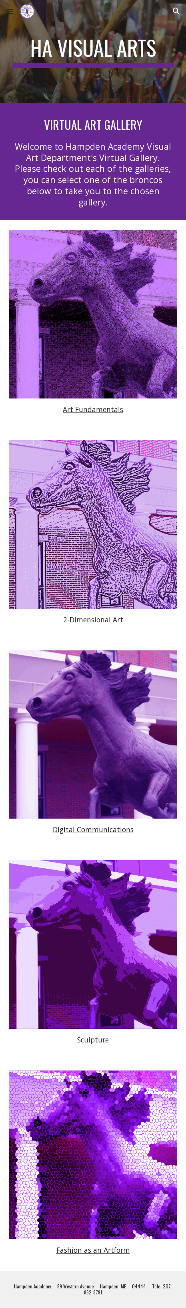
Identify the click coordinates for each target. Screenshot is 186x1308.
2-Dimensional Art (93, 619)
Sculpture (93, 1039)
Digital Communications (93, 829)
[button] (9, 11)
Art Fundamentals (93, 409)
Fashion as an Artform (93, 1250)
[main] (93, 51)
